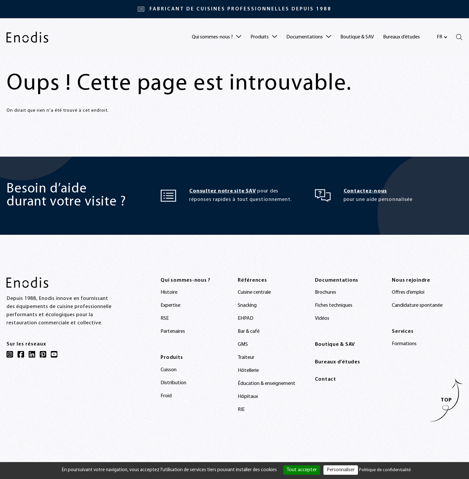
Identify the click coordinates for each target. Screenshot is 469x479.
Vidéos (322, 318)
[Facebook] (21, 354)
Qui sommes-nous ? (185, 280)
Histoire (169, 292)
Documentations (337, 280)
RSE (165, 318)
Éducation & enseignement (266, 383)
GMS (243, 344)
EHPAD (245, 318)
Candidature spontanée (417, 305)
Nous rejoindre (411, 280)
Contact (325, 379)
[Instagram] (10, 354)
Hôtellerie (248, 370)
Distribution (173, 383)
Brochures (325, 292)
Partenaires (173, 331)
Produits (172, 357)
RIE (241, 409)
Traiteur (246, 357)
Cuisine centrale (254, 292)
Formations (404, 343)
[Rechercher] (459, 37)
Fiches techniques (333, 305)
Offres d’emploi (408, 292)
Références (252, 280)
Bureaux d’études (401, 37)
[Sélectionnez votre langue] (441, 37)
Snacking (247, 305)
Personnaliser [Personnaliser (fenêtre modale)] (341, 469)
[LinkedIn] (32, 354)
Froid (166, 396)
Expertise (170, 305)
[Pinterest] (43, 354)
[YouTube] (54, 354)
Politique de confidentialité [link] (385, 470)
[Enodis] (27, 37)
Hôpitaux (248, 396)
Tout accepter (302, 469)
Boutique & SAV (357, 37)
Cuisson (169, 370)
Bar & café (249, 331)
